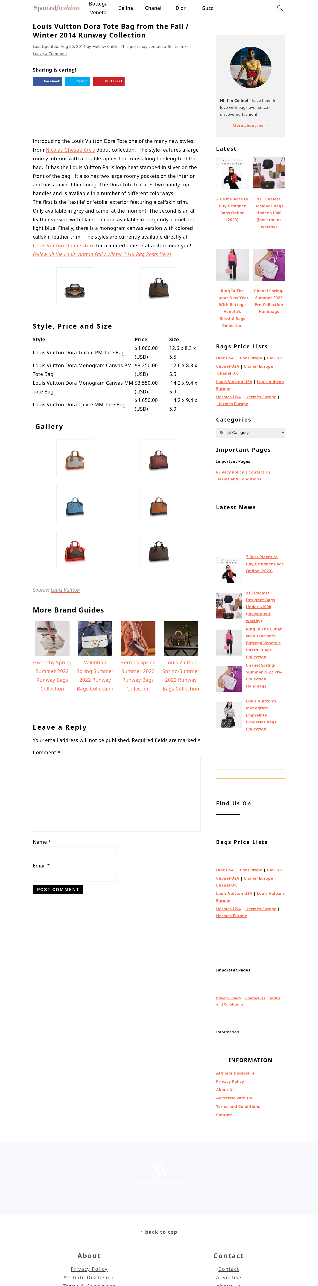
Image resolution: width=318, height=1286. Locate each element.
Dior (181, 8)
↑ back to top (158, 1232)
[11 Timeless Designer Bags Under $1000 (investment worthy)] (229, 607)
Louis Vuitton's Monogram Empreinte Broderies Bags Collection (261, 714)
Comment (46, 752)
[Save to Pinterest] (109, 81)
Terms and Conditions (239, 479)
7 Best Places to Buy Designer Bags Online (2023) (265, 563)
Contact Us (259, 472)
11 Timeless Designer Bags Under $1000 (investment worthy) (260, 606)
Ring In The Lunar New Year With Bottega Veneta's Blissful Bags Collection (264, 642)
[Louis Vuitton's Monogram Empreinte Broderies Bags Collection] (229, 716)
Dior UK (274, 358)
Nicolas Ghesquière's (70, 150)
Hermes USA (228, 396)
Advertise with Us (234, 1098)
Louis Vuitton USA (234, 381)
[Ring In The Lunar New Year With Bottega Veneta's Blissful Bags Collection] (229, 644)
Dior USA (225, 358)
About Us (225, 1089)
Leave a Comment (50, 53)
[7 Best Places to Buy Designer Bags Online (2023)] (229, 571)
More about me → (251, 125)
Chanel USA (227, 366)
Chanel (153, 8)
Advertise (228, 1277)
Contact (224, 1114)
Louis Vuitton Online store (64, 245)
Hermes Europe (261, 396)
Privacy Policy (230, 472)
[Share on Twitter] (77, 81)
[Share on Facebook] (47, 81)
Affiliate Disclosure (235, 1073)
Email (41, 865)
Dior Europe (250, 358)
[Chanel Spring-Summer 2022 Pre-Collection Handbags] (229, 680)
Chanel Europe (258, 366)
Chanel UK (227, 373)
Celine (125, 8)
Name (42, 842)
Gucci (208, 8)
